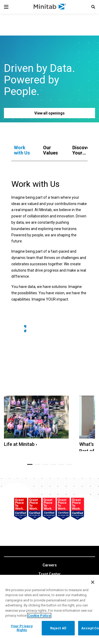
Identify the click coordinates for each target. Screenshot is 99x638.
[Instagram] (66, 572)
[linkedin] (33, 572)
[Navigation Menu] (6, 7)
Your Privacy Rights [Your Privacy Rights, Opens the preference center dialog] (22, 628)
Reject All (58, 628)
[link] (50, 535)
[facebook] (43, 571)
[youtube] (54, 572)
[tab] (23, 150)
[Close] (92, 582)
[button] (93, 7)
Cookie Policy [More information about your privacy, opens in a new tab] (39, 615)
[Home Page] (50, 7)
